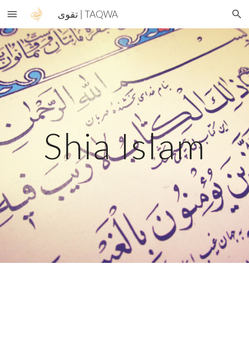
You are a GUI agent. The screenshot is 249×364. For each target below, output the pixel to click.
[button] (12, 14)
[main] (124, 146)
